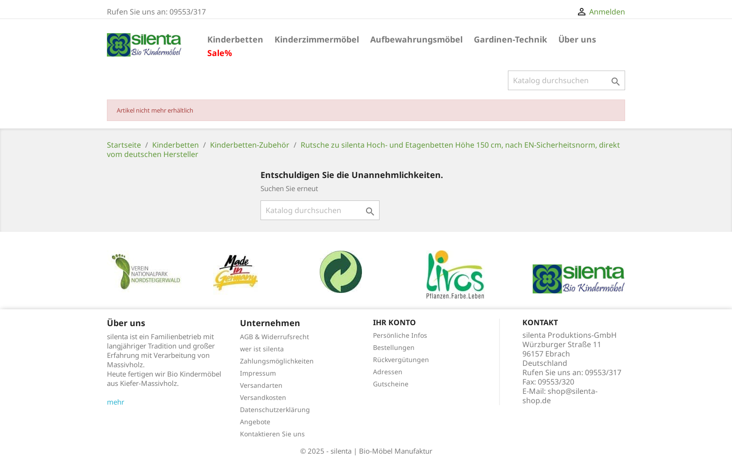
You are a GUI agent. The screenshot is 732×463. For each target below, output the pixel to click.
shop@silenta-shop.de (560, 396)
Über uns (577, 39)
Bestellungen (394, 347)
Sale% (219, 52)
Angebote (255, 421)
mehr (115, 401)
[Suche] (566, 80)
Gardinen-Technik (510, 39)
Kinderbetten (235, 39)
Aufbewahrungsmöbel (416, 39)
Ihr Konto (394, 322)
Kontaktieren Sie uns (272, 433)
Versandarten (261, 385)
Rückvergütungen (401, 359)
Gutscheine (390, 383)
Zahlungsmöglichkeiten (277, 360)
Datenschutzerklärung (275, 409)
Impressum (258, 373)
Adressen (387, 371)
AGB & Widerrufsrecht (274, 336)
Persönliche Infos (400, 335)
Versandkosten (263, 397)
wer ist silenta (262, 348)
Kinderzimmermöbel (316, 39)
